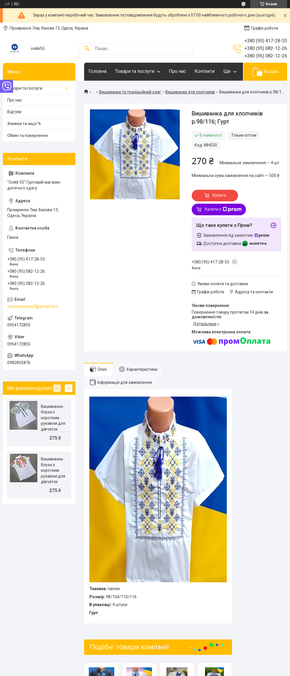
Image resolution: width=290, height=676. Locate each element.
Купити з (223, 209)
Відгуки (14, 111)
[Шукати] (87, 48)
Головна (97, 71)
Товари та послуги (134, 71)
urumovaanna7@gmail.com (32, 306)
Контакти (205, 71)
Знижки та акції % (24, 123)
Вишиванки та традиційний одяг (130, 92)
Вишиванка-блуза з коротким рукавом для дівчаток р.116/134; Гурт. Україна (53, 423)
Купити (219, 195)
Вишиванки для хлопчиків (190, 92)
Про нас (177, 71)
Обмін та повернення (27, 135)
